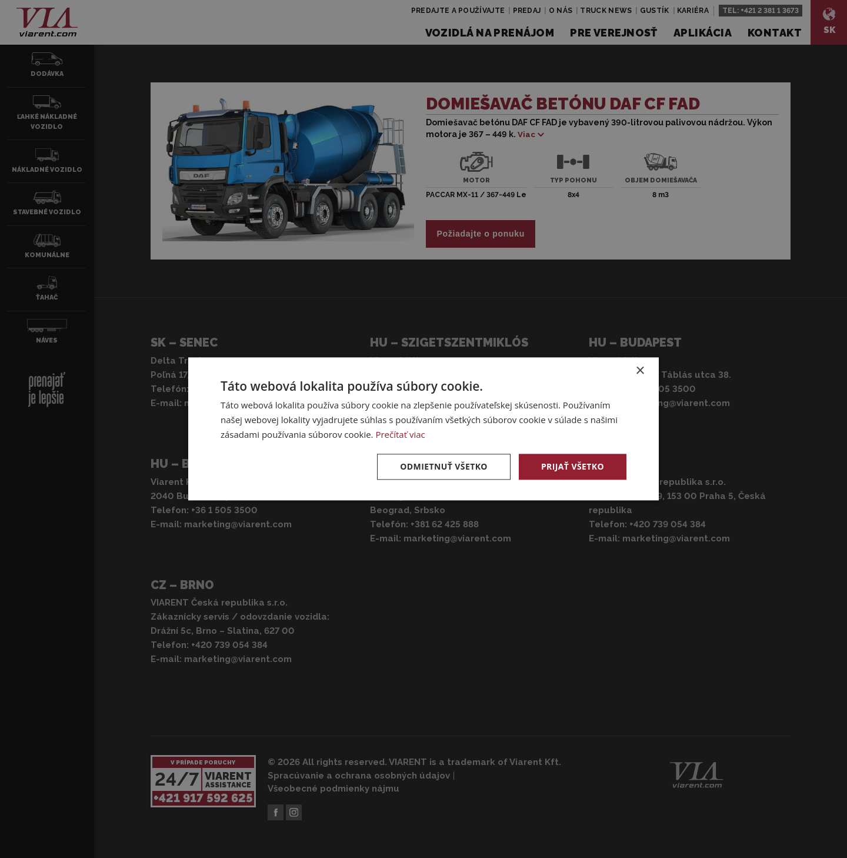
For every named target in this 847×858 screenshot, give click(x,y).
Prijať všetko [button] (572, 466)
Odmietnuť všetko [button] (444, 466)
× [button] (639, 371)
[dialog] (423, 429)
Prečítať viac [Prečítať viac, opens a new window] (400, 434)
